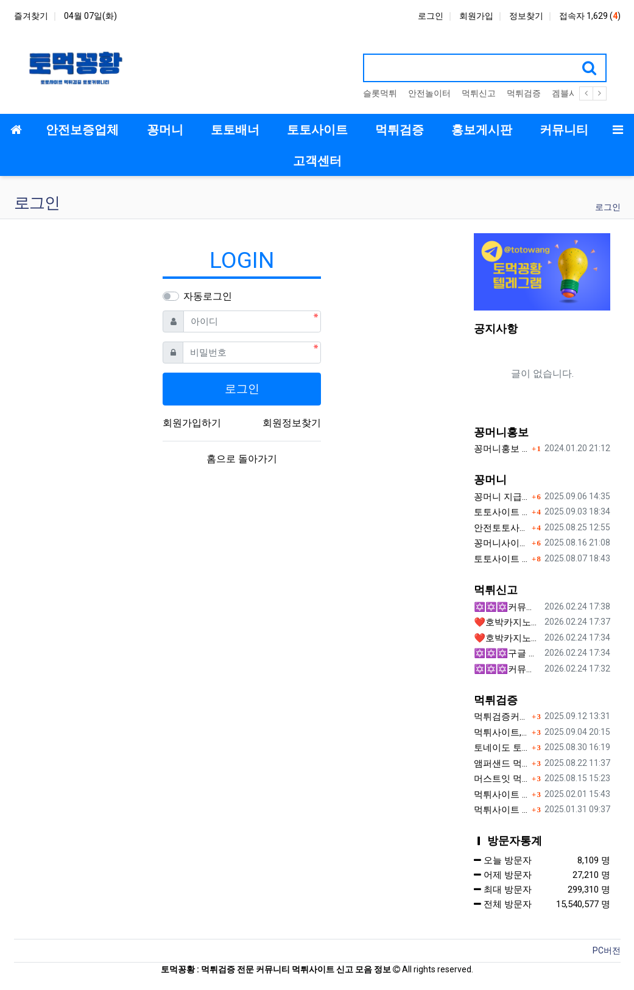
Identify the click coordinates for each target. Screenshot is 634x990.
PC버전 (607, 950)
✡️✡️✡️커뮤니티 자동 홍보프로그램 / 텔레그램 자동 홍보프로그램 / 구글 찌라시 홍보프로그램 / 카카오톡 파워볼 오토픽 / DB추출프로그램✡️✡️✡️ (507, 669)
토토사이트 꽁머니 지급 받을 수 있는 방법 (501, 558)
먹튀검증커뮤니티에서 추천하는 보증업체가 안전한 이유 (501, 716)
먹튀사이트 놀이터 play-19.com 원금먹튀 (501, 794)
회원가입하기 (192, 423)
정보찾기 (526, 16)
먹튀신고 (479, 93)
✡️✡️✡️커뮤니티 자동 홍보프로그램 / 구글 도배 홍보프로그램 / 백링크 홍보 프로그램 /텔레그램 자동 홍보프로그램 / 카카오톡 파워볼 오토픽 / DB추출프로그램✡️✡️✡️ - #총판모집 (507, 607)
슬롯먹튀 (380, 93)
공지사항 (496, 328)
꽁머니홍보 (501, 432)
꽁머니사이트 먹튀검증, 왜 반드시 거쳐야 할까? (501, 543)
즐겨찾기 (31, 16)
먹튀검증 (524, 93)
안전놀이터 (429, 93)
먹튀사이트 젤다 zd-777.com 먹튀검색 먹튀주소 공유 (501, 809)
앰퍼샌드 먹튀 (501, 763)
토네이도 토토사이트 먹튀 (501, 747)
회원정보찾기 (291, 423)
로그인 (430, 16)
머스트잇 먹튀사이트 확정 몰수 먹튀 (501, 778)
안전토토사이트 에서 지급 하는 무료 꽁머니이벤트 (501, 527)
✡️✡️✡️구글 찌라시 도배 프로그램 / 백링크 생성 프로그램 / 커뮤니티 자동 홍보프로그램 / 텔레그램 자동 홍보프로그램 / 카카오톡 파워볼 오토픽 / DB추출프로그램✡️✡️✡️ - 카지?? (507, 653)
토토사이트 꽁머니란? (501, 512)
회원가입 (476, 16)
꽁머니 (490, 479)
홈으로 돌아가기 (241, 459)
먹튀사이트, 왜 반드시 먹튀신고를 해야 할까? (501, 732)
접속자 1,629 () (590, 16)
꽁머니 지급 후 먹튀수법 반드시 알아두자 (501, 496)
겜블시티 (569, 93)
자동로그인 (207, 296)
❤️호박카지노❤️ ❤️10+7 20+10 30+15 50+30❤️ (507, 622)
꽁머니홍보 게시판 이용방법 (501, 448)
